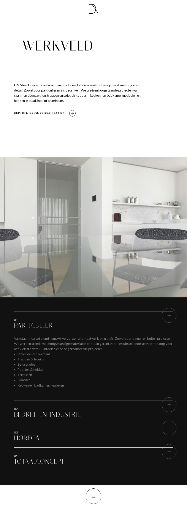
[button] (33, 325)
